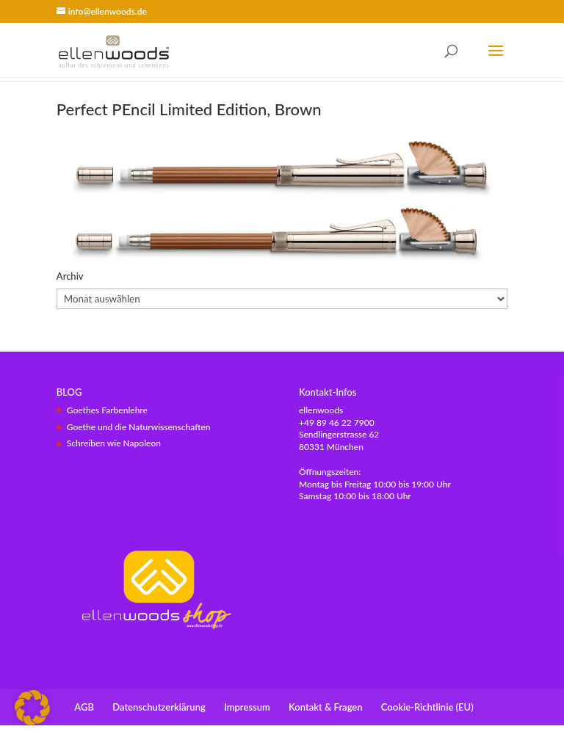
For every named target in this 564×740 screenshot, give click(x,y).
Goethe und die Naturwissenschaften (139, 426)
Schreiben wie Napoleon (114, 443)
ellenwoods (321, 410)
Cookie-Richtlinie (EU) (427, 707)
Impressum (247, 707)
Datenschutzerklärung (159, 707)
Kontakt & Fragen (325, 707)
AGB (84, 707)
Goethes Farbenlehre (107, 410)
